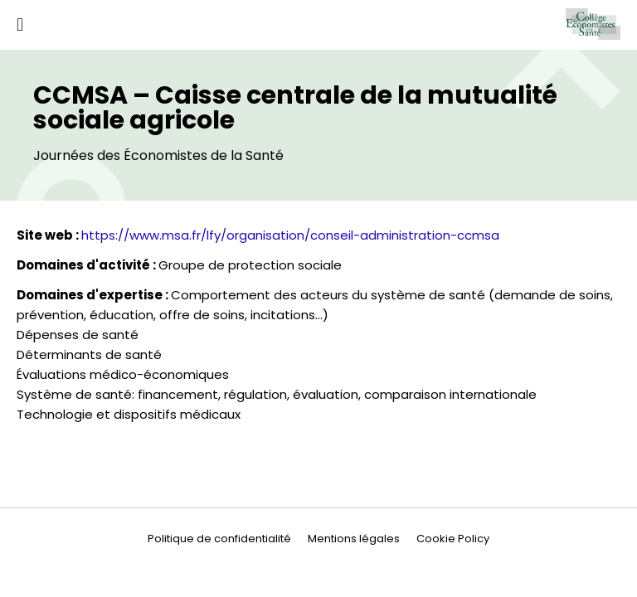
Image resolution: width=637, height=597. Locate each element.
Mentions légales (354, 538)
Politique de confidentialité (219, 538)
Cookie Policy (452, 538)
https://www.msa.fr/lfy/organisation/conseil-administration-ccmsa (290, 235)
